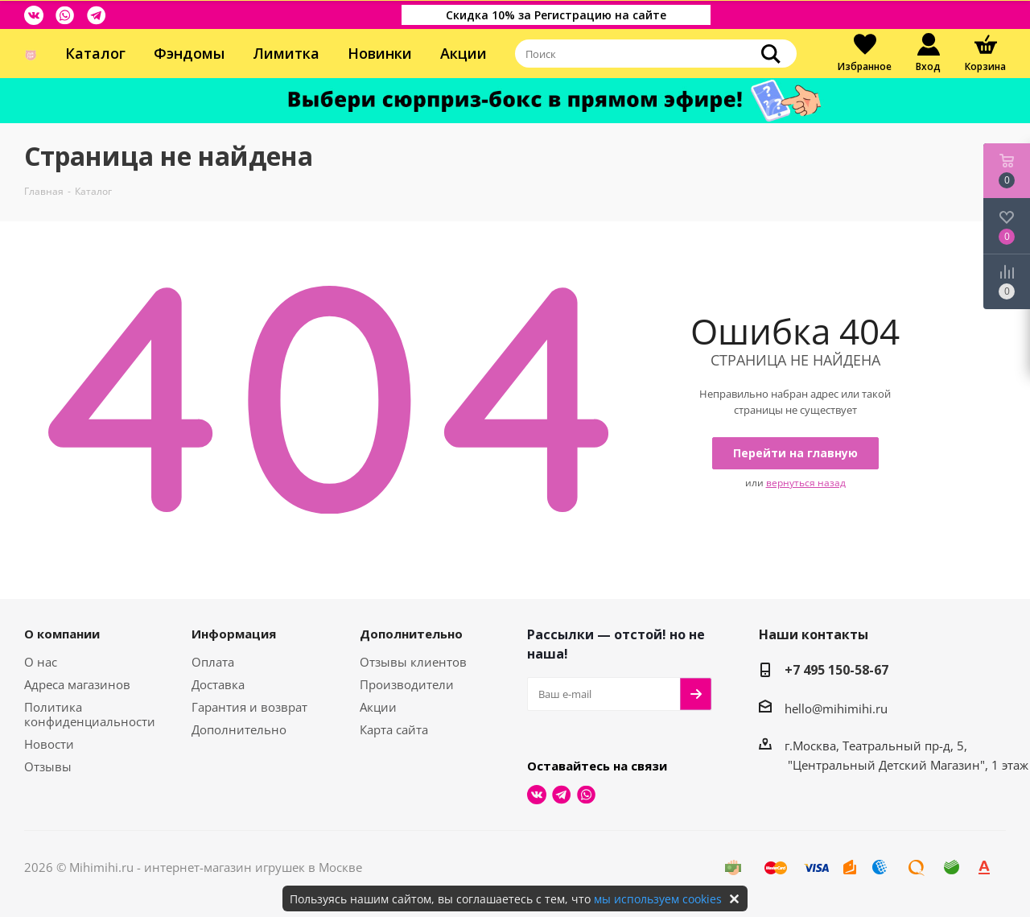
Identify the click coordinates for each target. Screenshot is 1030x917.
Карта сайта (394, 729)
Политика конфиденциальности (89, 714)
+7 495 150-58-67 (836, 670)
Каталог (95, 53)
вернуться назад (806, 482)
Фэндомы (189, 53)
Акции (463, 53)
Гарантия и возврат (249, 707)
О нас (40, 662)
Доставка (218, 684)
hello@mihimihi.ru (836, 708)
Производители (407, 684)
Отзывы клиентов (413, 662)
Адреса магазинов (77, 684)
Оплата (213, 662)
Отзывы (48, 766)
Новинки (380, 53)
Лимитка (286, 53)
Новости (49, 744)
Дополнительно (239, 729)
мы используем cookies (658, 899)
